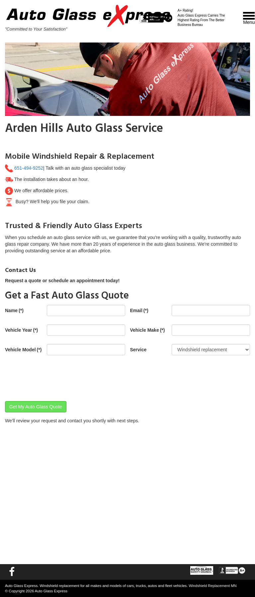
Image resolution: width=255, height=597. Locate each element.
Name (14, 310)
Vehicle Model (23, 349)
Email (139, 310)
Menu (249, 18)
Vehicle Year (21, 330)
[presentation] (55, 376)
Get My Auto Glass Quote (35, 406)
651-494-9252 (28, 168)
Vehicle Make (147, 330)
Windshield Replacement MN (212, 586)
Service (138, 349)
